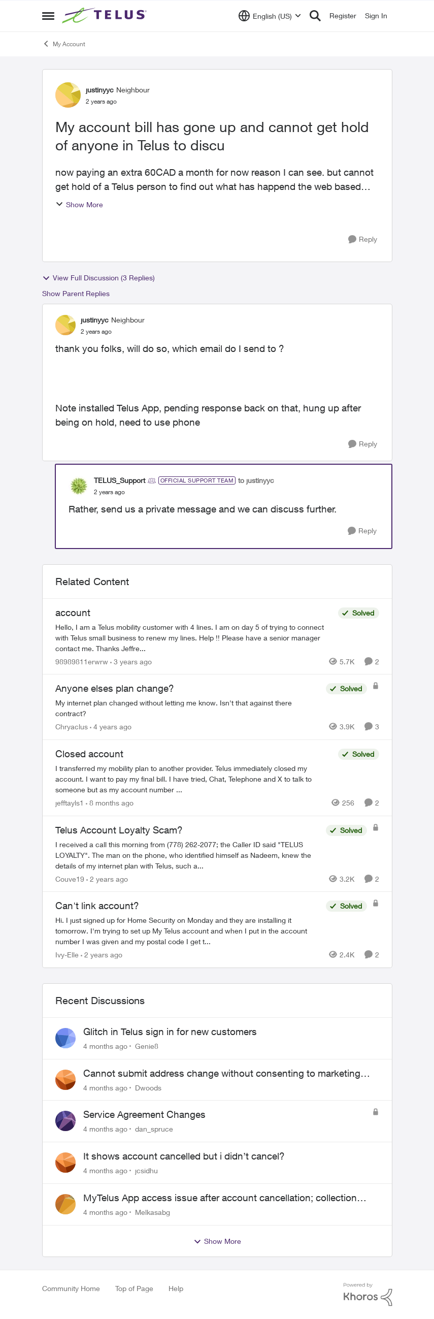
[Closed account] (194, 779)
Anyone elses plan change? (114, 688)
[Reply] (362, 239)
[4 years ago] (110, 726)
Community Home (71, 1288)
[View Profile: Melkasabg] (65, 1204)
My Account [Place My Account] (63, 44)
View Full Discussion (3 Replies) (98, 277)
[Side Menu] (48, 15)
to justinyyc (256, 480)
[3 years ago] (131, 661)
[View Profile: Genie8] (65, 1038)
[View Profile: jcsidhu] (65, 1162)
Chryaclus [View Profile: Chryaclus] (71, 726)
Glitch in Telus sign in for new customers (170, 1031)
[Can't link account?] (188, 931)
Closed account (89, 753)
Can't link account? (97, 905)
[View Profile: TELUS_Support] (79, 486)
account (72, 612)
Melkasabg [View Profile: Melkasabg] (152, 1212)
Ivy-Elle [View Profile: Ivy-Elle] (67, 954)
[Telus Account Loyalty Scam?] (188, 855)
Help (176, 1288)
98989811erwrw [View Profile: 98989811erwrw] (81, 661)
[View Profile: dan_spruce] (65, 1121)
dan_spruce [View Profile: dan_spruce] (154, 1128)
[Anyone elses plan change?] (188, 708)
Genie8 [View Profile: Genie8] (146, 1046)
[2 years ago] (107, 878)
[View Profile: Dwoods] (65, 1080)
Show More (79, 204)
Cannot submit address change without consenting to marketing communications (221, 1074)
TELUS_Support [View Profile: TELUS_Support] (119, 480)
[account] (194, 637)
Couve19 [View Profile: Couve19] (69, 878)
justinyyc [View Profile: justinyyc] (100, 89)
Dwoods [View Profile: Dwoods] (148, 1087)
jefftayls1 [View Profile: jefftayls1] (69, 802)
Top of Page (134, 1288)
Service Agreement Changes (144, 1114)
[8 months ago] (109, 802)
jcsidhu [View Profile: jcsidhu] (146, 1170)
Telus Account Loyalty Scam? (119, 829)
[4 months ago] (105, 1046)
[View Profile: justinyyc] (68, 95)
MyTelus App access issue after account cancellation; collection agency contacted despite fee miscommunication (220, 1198)
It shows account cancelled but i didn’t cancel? (184, 1156)
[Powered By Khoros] (368, 1294)
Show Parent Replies (76, 293)
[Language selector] (270, 16)
